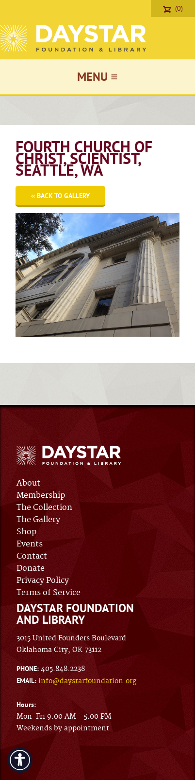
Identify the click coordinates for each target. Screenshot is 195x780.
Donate (30, 568)
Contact (31, 556)
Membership (40, 495)
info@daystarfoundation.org (87, 681)
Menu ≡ (97, 76)
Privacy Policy (42, 580)
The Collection (44, 507)
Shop (26, 532)
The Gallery (38, 520)
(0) (173, 8)
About (28, 483)
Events (29, 544)
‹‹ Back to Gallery (60, 195)
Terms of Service (48, 593)
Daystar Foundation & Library (74, 38)
